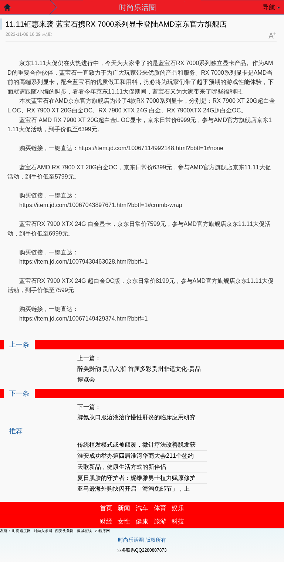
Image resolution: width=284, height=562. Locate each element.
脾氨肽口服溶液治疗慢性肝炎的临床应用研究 (136, 417)
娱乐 (178, 508)
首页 (106, 508)
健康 (142, 521)
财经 (106, 521)
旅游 (160, 521)
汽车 (142, 508)
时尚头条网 (43, 531)
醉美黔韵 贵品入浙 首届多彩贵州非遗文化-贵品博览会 (139, 374)
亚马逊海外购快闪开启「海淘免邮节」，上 (133, 488)
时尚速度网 (21, 531)
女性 (124, 521)
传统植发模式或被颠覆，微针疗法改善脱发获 (136, 444)
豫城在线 (84, 531)
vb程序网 (102, 531)
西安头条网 (64, 531)
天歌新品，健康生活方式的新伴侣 (121, 467)
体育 (160, 508)
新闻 (124, 508)
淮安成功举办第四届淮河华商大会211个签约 (135, 456)
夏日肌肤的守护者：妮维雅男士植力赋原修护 (136, 478)
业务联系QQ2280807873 (141, 550)
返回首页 (11, 9)
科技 (178, 521)
